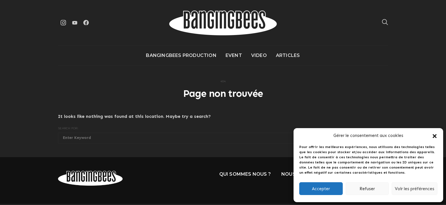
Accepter (321, 188)
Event (234, 55)
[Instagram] (63, 22)
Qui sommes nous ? (245, 174)
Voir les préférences (414, 188)
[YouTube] (74, 22)
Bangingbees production (181, 55)
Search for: (68, 128)
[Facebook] (86, 22)
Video (259, 55)
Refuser (367, 188)
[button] (434, 135)
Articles (288, 55)
